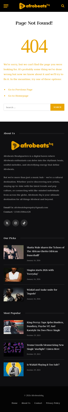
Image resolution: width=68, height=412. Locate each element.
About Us (26, 403)
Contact (38, 403)
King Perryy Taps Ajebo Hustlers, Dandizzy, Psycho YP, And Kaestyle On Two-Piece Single (45, 326)
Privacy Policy (53, 403)
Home (14, 403)
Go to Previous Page (20, 89)
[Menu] (6, 6)
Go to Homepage (18, 95)
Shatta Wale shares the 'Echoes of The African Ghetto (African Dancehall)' (45, 251)
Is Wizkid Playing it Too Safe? (43, 364)
